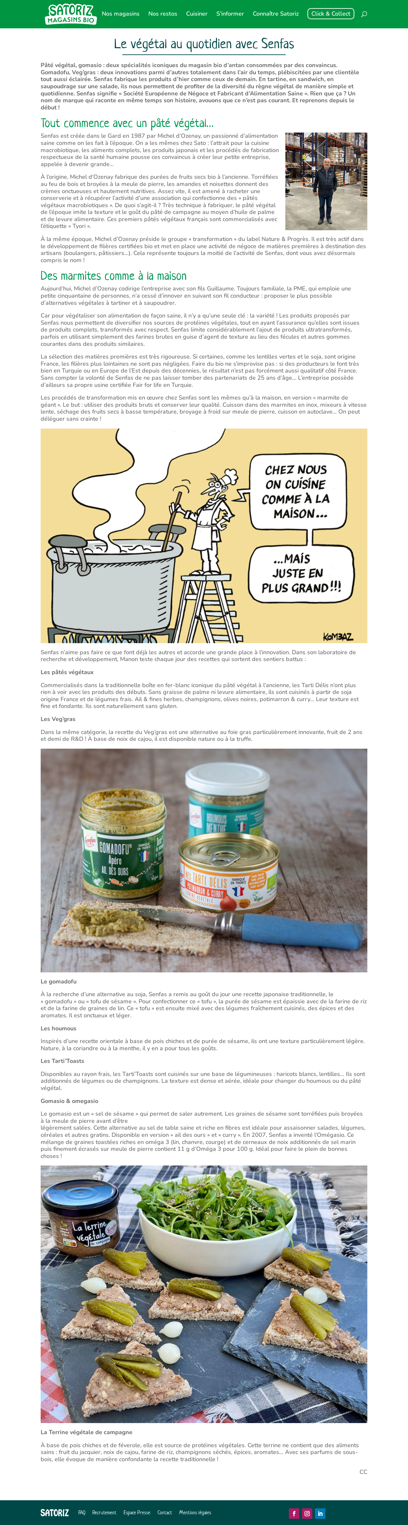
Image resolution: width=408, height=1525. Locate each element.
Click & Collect (330, 14)
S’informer (230, 14)
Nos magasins (121, 14)
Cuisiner (197, 14)
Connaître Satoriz (276, 14)
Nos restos (162, 14)
